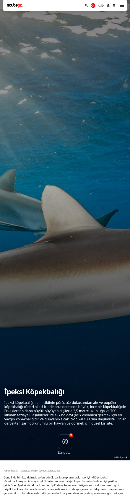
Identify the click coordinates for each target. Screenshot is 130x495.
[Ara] (86, 5)
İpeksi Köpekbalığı (49, 470)
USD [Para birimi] (101, 5)
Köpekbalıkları (28, 470)
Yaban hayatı (10, 470)
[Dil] (93, 5)
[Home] (15, 5)
